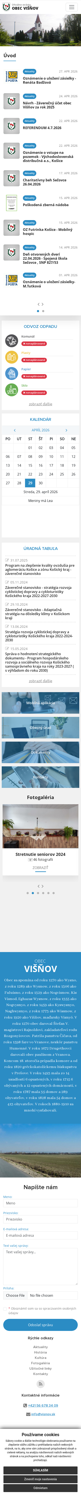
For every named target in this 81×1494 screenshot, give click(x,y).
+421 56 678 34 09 (43, 1405)
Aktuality (40, 1347)
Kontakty (40, 1374)
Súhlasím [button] (40, 1470)
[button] (38, 311)
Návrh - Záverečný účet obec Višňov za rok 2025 (47, 105)
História (40, 1352)
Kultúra (40, 1358)
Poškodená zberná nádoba (46, 204)
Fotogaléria (40, 1363)
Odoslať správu (40, 1325)
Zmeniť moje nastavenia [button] (40, 1479)
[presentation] (39, 304)
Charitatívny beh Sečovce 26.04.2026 (44, 182)
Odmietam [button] (40, 1488)
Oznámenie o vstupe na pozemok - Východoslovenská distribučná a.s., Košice (48, 156)
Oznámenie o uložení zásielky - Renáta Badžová (49, 80)
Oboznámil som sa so (42, 1310)
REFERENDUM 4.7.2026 (42, 127)
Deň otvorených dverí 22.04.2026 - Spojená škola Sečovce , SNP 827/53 (45, 258)
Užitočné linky (40, 1368)
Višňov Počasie (40, 521)
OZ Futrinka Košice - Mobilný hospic (47, 231)
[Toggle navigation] (72, 7)
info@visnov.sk (43, 1414)
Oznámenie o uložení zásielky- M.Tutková (49, 283)
